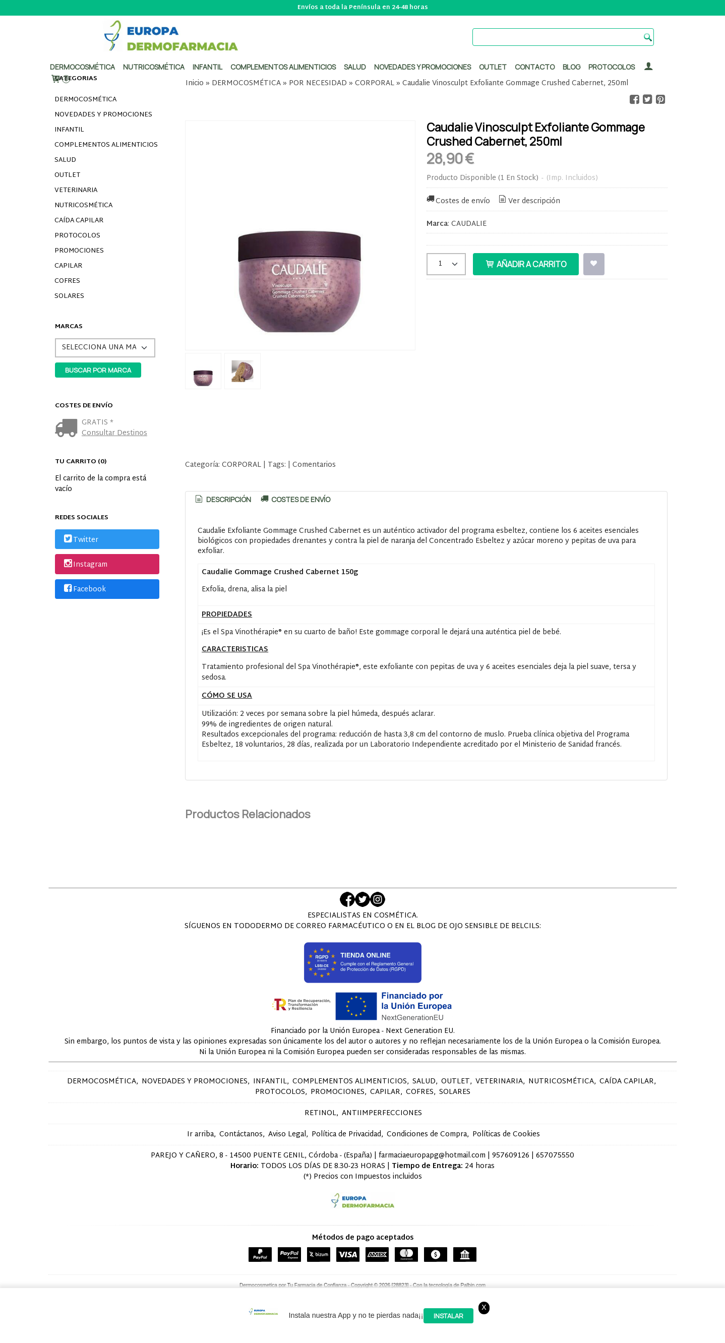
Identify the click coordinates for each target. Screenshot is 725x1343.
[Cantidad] (446, 264)
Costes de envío (458, 201)
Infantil (207, 67)
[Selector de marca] (105, 347)
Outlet (493, 67)
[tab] (222, 499)
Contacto (535, 67)
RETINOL (320, 1113)
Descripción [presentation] (222, 499)
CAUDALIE (469, 224)
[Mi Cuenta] (648, 66)
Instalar (448, 1315)
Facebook (84, 589)
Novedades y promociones (422, 67)
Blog (571, 67)
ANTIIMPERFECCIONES (382, 1113)
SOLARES (69, 296)
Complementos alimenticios (283, 67)
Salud (355, 67)
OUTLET (67, 175)
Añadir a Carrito (526, 264)
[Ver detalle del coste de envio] (68, 429)
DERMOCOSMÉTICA (85, 100)
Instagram (84, 565)
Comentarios (314, 465)
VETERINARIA (75, 191)
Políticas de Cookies (506, 1134)
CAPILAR (68, 266)
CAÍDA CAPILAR (78, 221)
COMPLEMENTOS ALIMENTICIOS (106, 145)
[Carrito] (60, 79)
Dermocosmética (82, 67)
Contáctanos (241, 1134)
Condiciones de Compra (427, 1134)
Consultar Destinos (114, 433)
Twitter (80, 540)
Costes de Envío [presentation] (295, 499)
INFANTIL (69, 130)
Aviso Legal (287, 1134)
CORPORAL (241, 465)
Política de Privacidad (346, 1134)
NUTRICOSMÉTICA (83, 206)
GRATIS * (97, 422)
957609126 (510, 1155)
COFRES (67, 281)
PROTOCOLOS (611, 67)
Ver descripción (528, 201)
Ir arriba (200, 1134)
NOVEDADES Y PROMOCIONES (103, 115)
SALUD (65, 160)
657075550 (555, 1155)
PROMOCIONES (79, 251)
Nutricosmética (154, 67)
